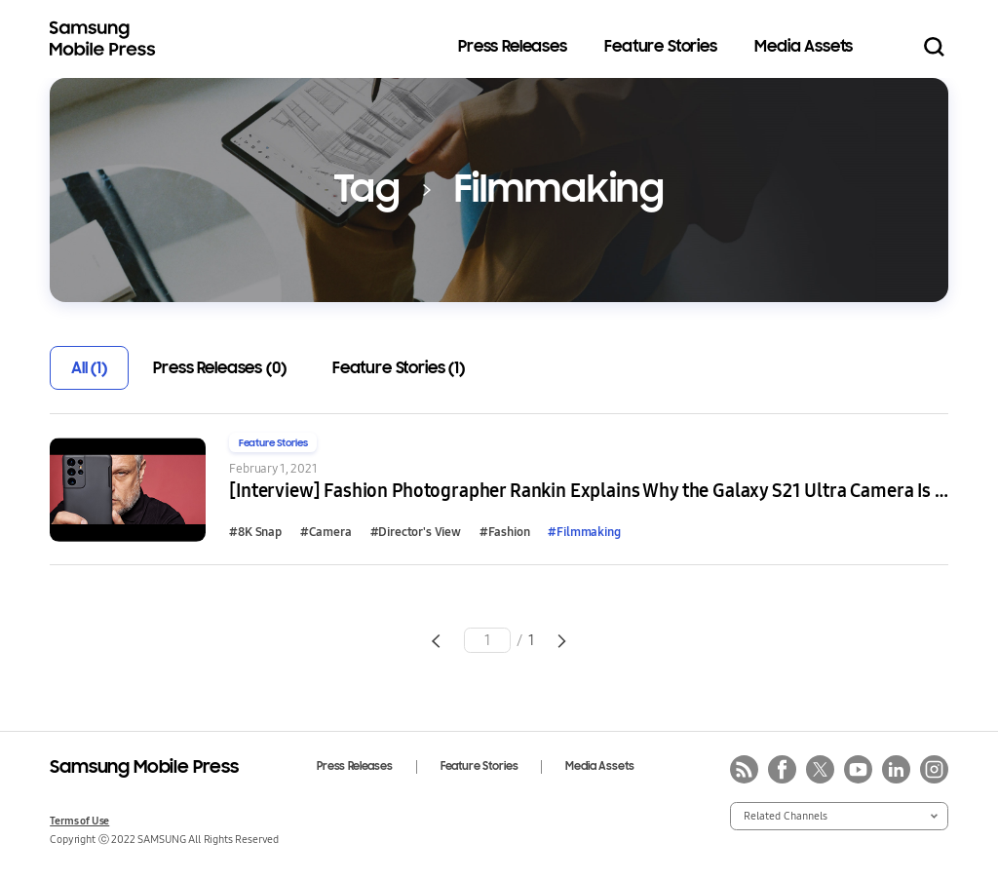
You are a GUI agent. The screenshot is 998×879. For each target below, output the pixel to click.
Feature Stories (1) (398, 368)
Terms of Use (79, 820)
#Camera (326, 531)
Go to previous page (435, 640)
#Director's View (415, 531)
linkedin (896, 769)
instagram (934, 769)
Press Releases (512, 46)
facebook (782, 769)
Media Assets (803, 46)
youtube (858, 769)
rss (744, 769)
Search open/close (934, 47)
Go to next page (562, 640)
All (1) (89, 368)
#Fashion (505, 531)
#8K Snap (255, 531)
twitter (820, 769)
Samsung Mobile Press (106, 38)
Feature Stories (660, 46)
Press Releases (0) (219, 368)
